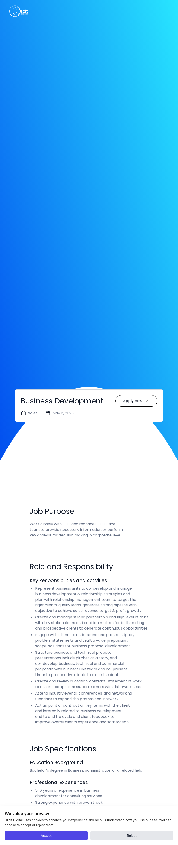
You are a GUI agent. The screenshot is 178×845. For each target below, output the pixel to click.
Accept (46, 836)
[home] (18, 11)
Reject (132, 836)
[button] (162, 11)
